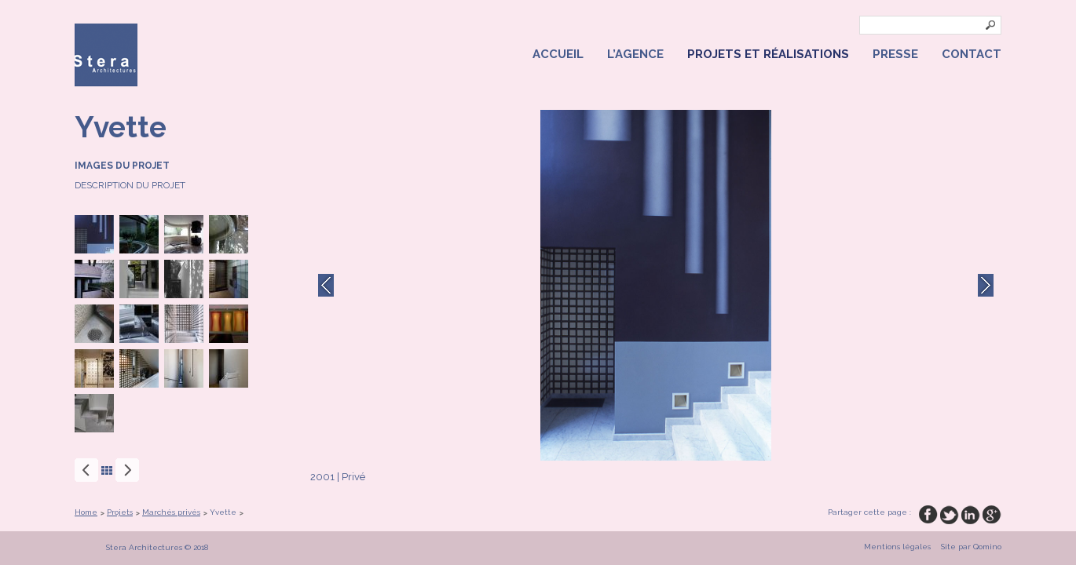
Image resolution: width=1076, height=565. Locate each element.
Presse (895, 54)
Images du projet (122, 165)
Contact (971, 54)
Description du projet (130, 185)
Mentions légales (897, 546)
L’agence (635, 54)
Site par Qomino (971, 546)
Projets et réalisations (768, 54)
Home (86, 512)
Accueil (558, 54)
